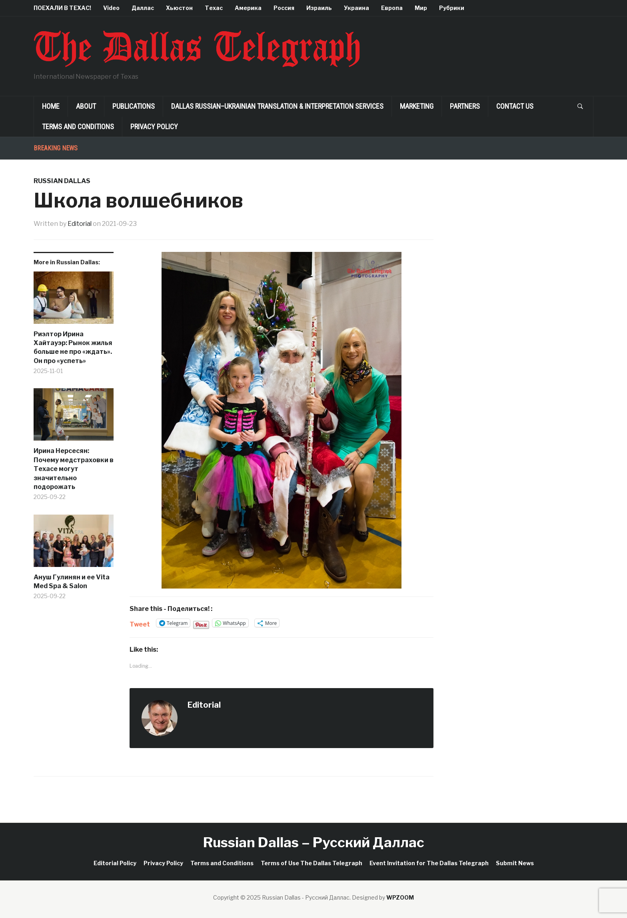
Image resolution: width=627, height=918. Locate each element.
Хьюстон (179, 7)
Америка (248, 7)
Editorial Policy (115, 862)
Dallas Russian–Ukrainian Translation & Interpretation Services (277, 106)
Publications (133, 106)
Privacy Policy (154, 126)
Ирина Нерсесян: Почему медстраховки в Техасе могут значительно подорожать (74, 469)
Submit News (515, 862)
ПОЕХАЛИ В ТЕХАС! (62, 7)
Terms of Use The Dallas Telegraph (311, 862)
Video (111, 7)
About (86, 106)
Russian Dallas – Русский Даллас (313, 842)
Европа (392, 7)
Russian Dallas (62, 181)
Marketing (416, 106)
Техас (214, 7)
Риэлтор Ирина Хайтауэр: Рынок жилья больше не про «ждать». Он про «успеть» (73, 347)
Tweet (140, 623)
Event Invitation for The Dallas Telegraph (429, 862)
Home (51, 106)
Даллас (143, 7)
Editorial (80, 224)
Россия (284, 7)
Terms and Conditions (78, 126)
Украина (356, 7)
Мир (421, 7)
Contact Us (514, 106)
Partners (465, 106)
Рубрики (451, 7)
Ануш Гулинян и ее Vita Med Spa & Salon (72, 581)
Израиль (319, 7)
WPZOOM (400, 897)
